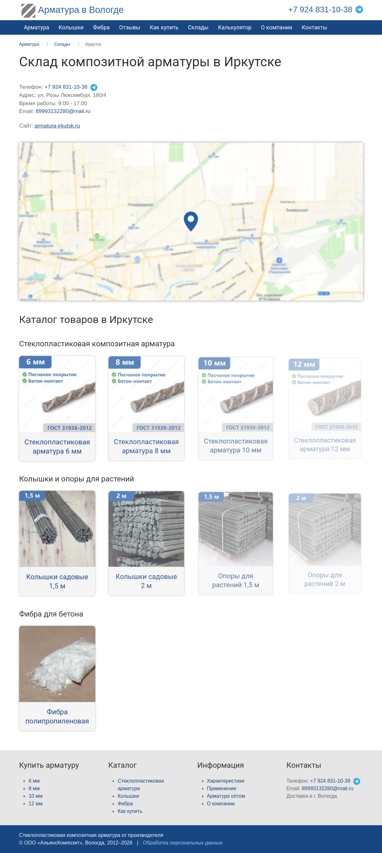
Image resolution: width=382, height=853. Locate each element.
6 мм (33, 781)
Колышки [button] (71, 27)
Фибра (101, 27)
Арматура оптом (226, 796)
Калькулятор (235, 27)
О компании (276, 27)
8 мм (33, 788)
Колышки (128, 796)
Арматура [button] (36, 27)
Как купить (164, 27)
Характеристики (226, 781)
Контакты (314, 27)
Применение (222, 788)
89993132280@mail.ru (63, 111)
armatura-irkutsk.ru (57, 126)
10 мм (35, 796)
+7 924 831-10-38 (320, 9)
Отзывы (129, 27)
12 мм (35, 803)
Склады (198, 27)
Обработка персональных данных (182, 842)
